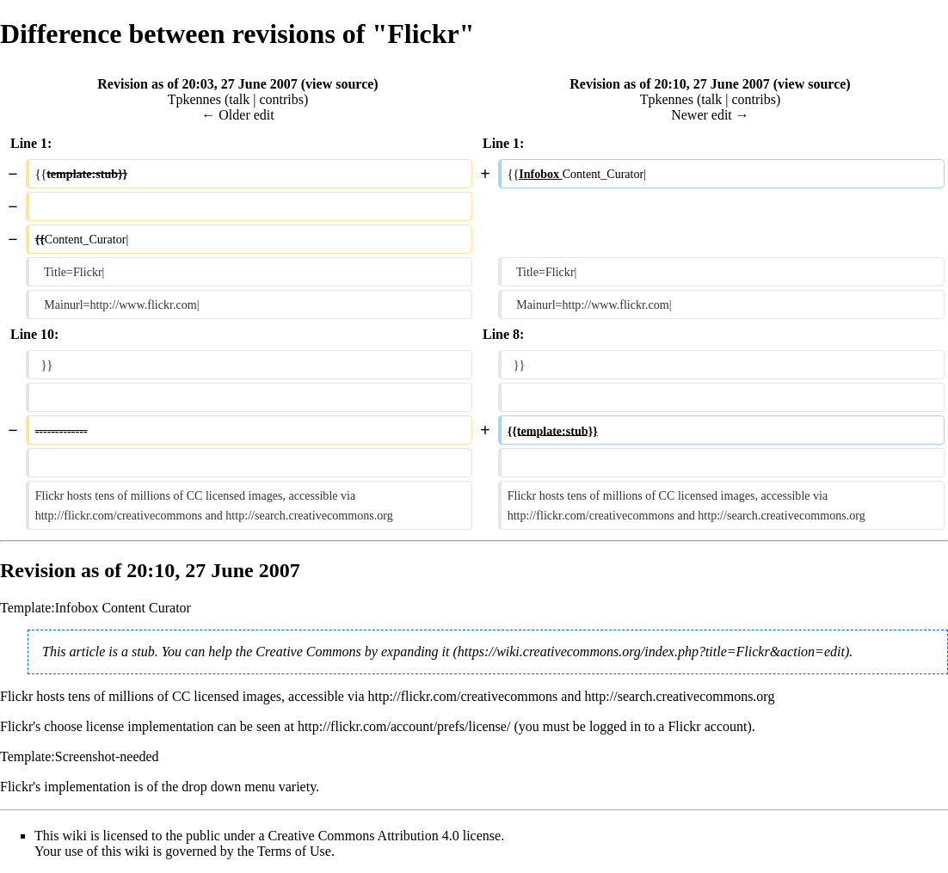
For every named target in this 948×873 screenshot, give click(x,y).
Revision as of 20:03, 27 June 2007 (197, 84)
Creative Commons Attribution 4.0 (363, 835)
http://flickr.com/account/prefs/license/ (404, 726)
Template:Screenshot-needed (79, 756)
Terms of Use (294, 851)
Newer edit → (710, 115)
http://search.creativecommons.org (679, 696)
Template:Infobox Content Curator (95, 607)
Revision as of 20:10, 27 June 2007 (669, 84)
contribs (281, 99)
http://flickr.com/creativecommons (462, 696)
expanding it (415, 651)
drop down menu (228, 786)
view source (339, 84)
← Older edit (237, 115)
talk (239, 99)
